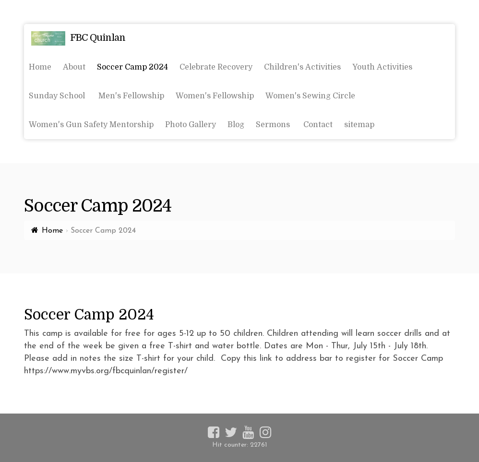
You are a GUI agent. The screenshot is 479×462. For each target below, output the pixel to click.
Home (52, 231)
